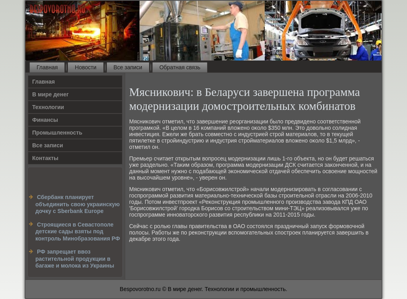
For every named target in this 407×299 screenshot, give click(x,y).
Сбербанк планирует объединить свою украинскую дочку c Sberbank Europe (77, 204)
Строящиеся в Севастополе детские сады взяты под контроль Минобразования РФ (77, 231)
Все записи (128, 67)
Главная (47, 67)
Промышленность (57, 132)
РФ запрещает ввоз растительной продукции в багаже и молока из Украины (74, 258)
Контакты (45, 158)
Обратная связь (179, 67)
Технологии (48, 107)
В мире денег (50, 94)
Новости (85, 67)
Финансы (45, 120)
